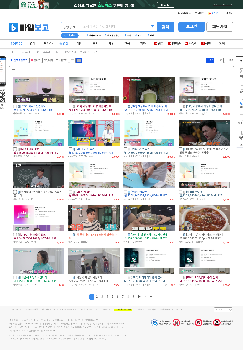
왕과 (128, 35)
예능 (13, 52)
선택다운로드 (18, 60)
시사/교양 (25, 52)
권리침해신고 (104, 310)
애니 (80, 43)
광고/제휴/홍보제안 (68, 310)
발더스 (139, 35)
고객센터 (140, 310)
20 (210, 60)
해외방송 (85, 52)
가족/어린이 (70, 52)
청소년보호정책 (48, 310)
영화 (32, 43)
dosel (36, 113)
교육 (127, 43)
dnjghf (203, 113)
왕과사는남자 (94, 35)
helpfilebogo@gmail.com (111, 327)
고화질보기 (61, 60)
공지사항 (152, 310)
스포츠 (46, 52)
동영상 (64, 43)
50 (219, 60)
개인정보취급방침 (30, 310)
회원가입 (220, 27)
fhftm (139, 242)
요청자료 (178, 310)
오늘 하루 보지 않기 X (222, 5)
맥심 (151, 35)
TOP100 (16, 43)
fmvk (91, 113)
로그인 (191, 26)
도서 (96, 43)
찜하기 (35, 60)
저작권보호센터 (87, 310)
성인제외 (48, 60)
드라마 (48, 43)
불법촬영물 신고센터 (123, 310)
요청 (222, 43)
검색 (165, 27)
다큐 (36, 52)
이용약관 (14, 310)
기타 (143, 43)
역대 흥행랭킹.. (113, 35)
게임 (111, 43)
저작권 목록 (165, 310)
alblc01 (195, 156)
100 (229, 60)
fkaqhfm (199, 242)
